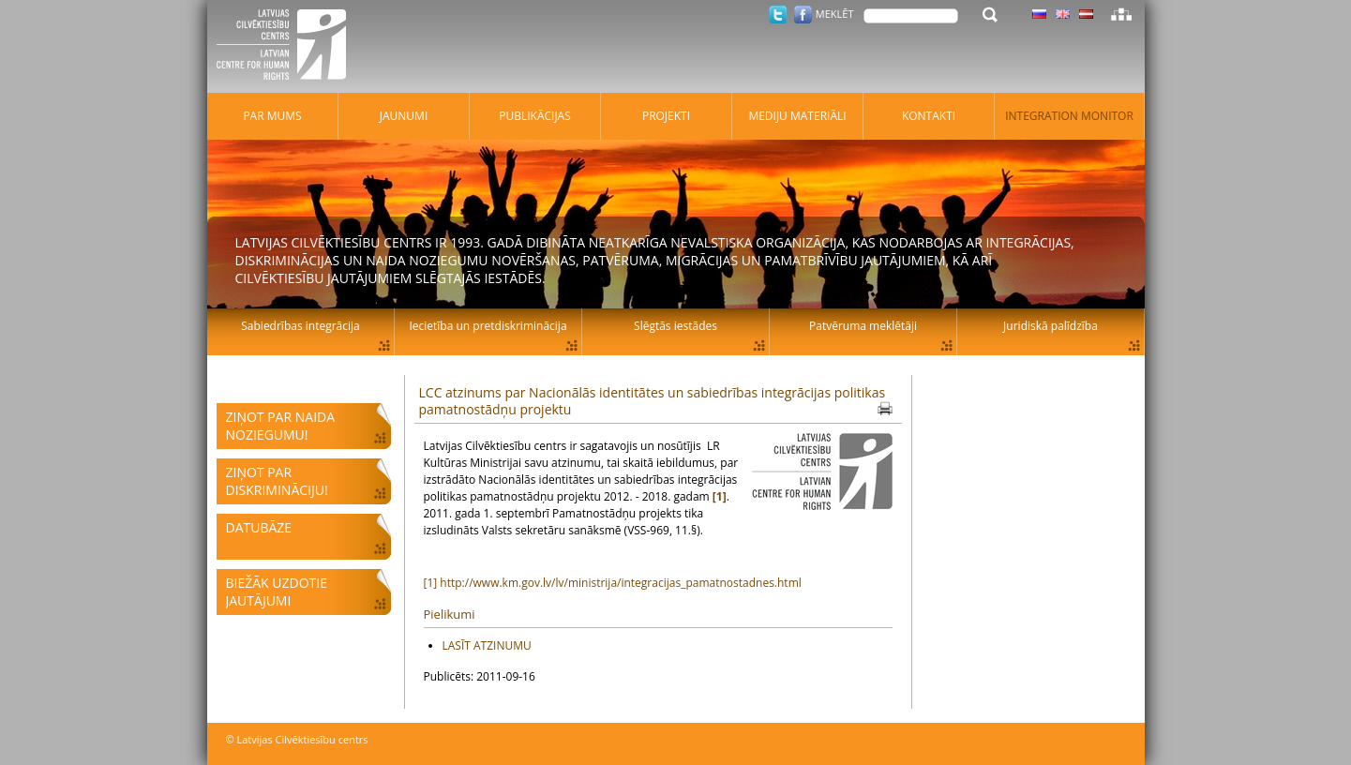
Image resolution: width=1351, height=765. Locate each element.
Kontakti (928, 116)
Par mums (272, 116)
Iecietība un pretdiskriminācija (487, 326)
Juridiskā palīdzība (1050, 326)
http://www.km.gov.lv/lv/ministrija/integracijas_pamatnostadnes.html (620, 583)
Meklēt (835, 14)
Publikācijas (535, 116)
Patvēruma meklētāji (863, 326)
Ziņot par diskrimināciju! (277, 481)
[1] (431, 583)
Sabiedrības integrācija (300, 326)
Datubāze (259, 527)
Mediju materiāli (797, 116)
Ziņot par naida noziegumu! (281, 425)
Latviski (1086, 14)
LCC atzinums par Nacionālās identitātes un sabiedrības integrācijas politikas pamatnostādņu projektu (652, 400)
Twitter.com (778, 14)
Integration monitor (1069, 116)
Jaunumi (404, 116)
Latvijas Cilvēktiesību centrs (287, 46)
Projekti (666, 116)
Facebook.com (803, 14)
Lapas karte (1121, 14)
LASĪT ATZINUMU (487, 645)
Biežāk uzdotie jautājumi (276, 591)
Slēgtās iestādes (675, 326)
